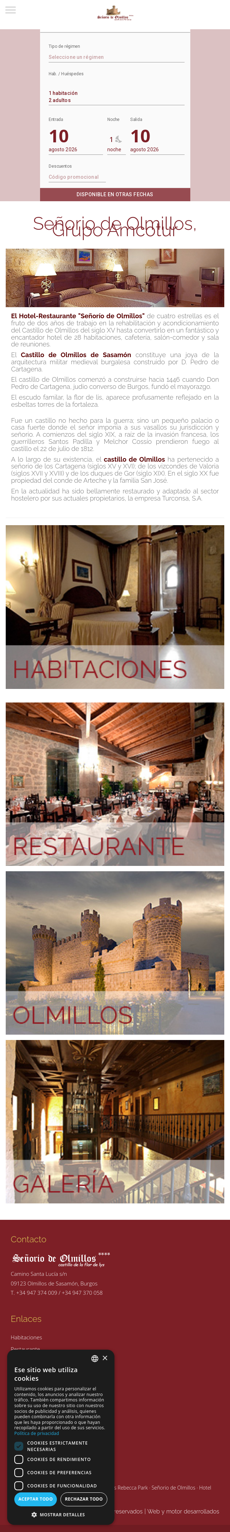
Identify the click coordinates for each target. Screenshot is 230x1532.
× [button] (104, 1358)
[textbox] (117, 57)
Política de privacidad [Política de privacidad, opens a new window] (36, 1433)
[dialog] (60, 1437)
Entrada (56, 119)
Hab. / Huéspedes (66, 73)
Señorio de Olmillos (173, 1487)
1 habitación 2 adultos (115, 93)
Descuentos (60, 166)
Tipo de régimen (64, 46)
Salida (136, 119)
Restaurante (25, 1349)
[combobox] (117, 92)
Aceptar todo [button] (35, 1499)
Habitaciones (26, 1337)
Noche (113, 119)
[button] (60, 1514)
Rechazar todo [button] (84, 1499)
